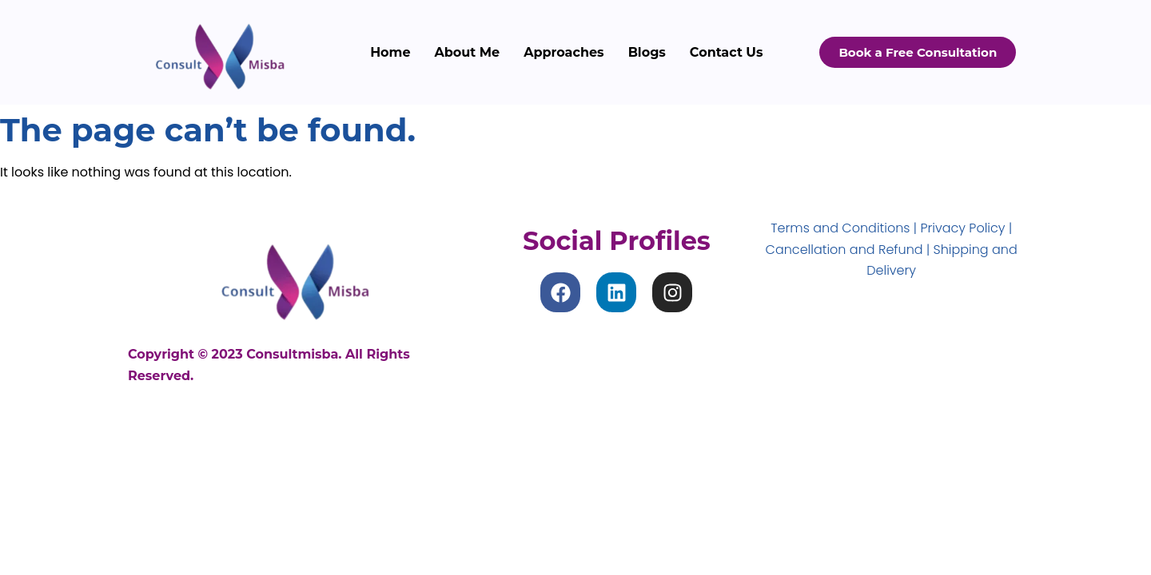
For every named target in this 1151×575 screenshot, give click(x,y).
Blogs (647, 52)
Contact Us (726, 52)
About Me (467, 52)
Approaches (563, 52)
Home (390, 52)
